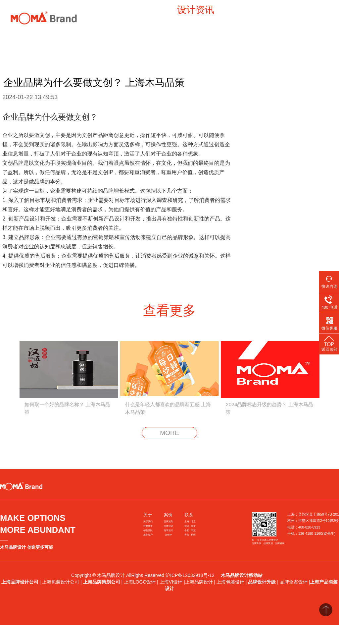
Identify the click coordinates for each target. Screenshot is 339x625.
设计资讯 (195, 10)
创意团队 (148, 530)
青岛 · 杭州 (190, 534)
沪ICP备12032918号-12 (191, 575)
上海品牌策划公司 (101, 582)
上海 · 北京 (190, 521)
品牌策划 (168, 521)
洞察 (129, 10)
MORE (169, 432)
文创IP (168, 534)
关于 (147, 514)
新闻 (158, 10)
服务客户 (148, 534)
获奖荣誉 (148, 526)
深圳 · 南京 (190, 526)
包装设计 (168, 530)
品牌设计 (168, 526)
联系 (188, 514)
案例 (101, 10)
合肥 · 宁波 (190, 530)
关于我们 (148, 521)
